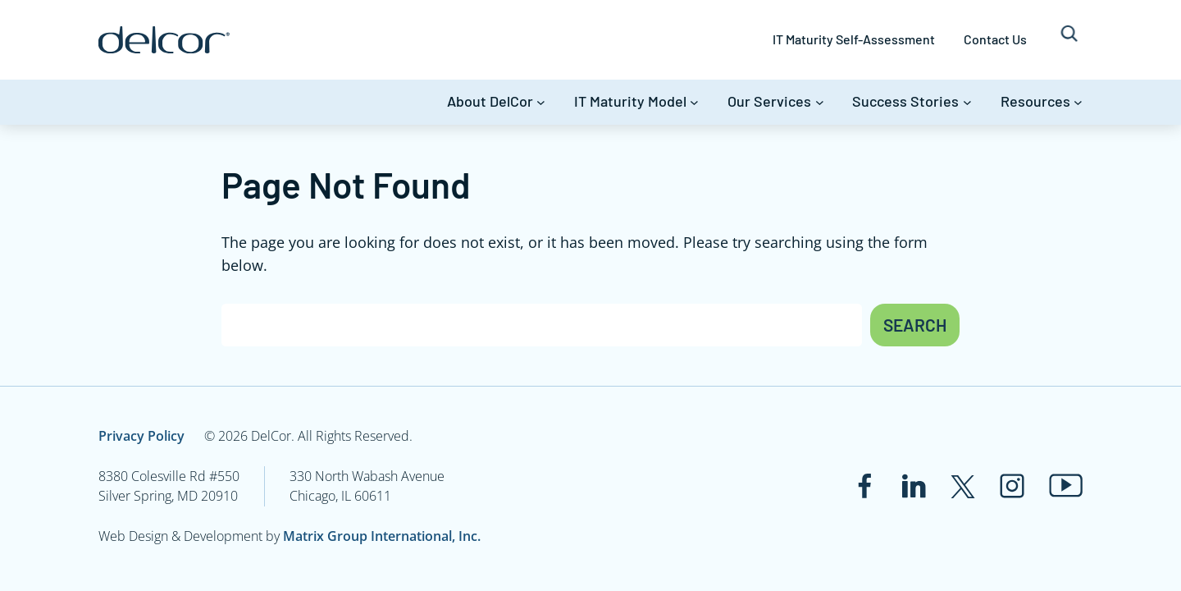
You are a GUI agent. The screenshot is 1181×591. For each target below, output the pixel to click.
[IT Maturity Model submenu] (694, 102)
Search (914, 324)
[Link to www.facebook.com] (864, 486)
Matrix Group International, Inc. (382, 536)
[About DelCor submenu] (540, 102)
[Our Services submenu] (819, 102)
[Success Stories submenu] (967, 102)
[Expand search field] (1069, 40)
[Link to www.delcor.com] (164, 39)
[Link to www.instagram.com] (1012, 486)
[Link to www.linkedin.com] (913, 486)
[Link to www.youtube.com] (1066, 485)
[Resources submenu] (1078, 102)
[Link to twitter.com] (963, 486)
